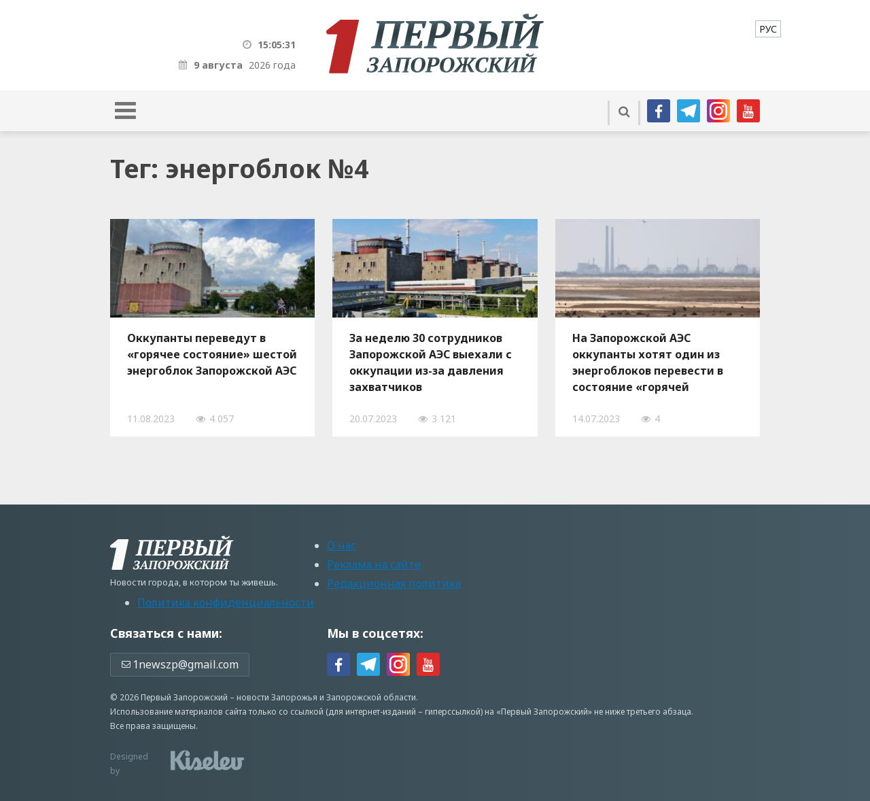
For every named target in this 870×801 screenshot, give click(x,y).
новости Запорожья (277, 697)
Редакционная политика (394, 583)
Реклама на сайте (374, 564)
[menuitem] (768, 29)
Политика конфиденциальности (225, 602)
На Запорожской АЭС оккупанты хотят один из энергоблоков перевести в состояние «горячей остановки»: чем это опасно (652, 362)
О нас (341, 545)
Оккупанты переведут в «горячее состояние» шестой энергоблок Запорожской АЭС (212, 354)
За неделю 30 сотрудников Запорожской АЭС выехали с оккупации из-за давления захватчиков (430, 362)
